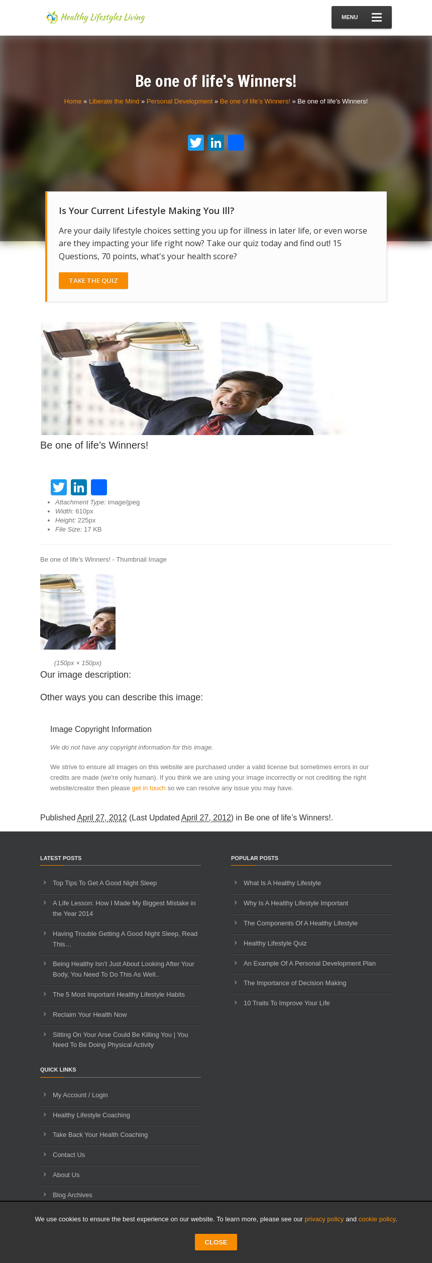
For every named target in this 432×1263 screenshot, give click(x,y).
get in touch (149, 788)
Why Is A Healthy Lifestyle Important (296, 903)
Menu (362, 17)
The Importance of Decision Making (295, 983)
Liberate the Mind (114, 101)
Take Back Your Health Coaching (100, 1134)
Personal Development (180, 101)
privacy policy (324, 1219)
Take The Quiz (93, 280)
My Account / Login (80, 1095)
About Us (66, 1175)
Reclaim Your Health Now (90, 1014)
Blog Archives (72, 1195)
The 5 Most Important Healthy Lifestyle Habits (119, 994)
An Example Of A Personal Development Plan (310, 963)
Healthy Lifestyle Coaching (91, 1115)
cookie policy (377, 1219)
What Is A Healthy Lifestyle (282, 883)
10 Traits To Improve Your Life (287, 1003)
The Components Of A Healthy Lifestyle (301, 923)
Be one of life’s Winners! (255, 101)
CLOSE (216, 1242)
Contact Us (69, 1155)
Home (73, 101)
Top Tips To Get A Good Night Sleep (105, 883)
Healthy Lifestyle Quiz (275, 943)
